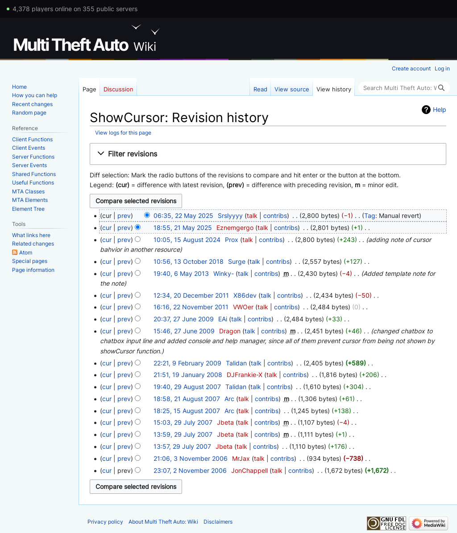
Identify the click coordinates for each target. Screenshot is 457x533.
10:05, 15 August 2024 (187, 239)
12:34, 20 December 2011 (191, 295)
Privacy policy (105, 521)
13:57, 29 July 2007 (182, 446)
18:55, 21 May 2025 (183, 227)
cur (107, 227)
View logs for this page (123, 133)
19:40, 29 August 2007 (187, 386)
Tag (369, 215)
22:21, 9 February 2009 (187, 363)
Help (439, 109)
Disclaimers (218, 521)
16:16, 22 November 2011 (191, 307)
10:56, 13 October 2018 (189, 261)
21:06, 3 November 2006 (191, 458)
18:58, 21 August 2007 (187, 398)
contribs (275, 215)
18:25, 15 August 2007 (187, 410)
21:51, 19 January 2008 (188, 374)
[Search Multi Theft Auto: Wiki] (404, 88)
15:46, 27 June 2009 (184, 331)
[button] (268, 154)
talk (252, 215)
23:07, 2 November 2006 (190, 470)
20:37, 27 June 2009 (184, 319)
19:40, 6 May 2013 (181, 273)
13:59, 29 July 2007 (183, 434)
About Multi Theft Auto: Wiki (163, 521)
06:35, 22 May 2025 (183, 215)
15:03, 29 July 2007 (183, 422)
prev (124, 215)
